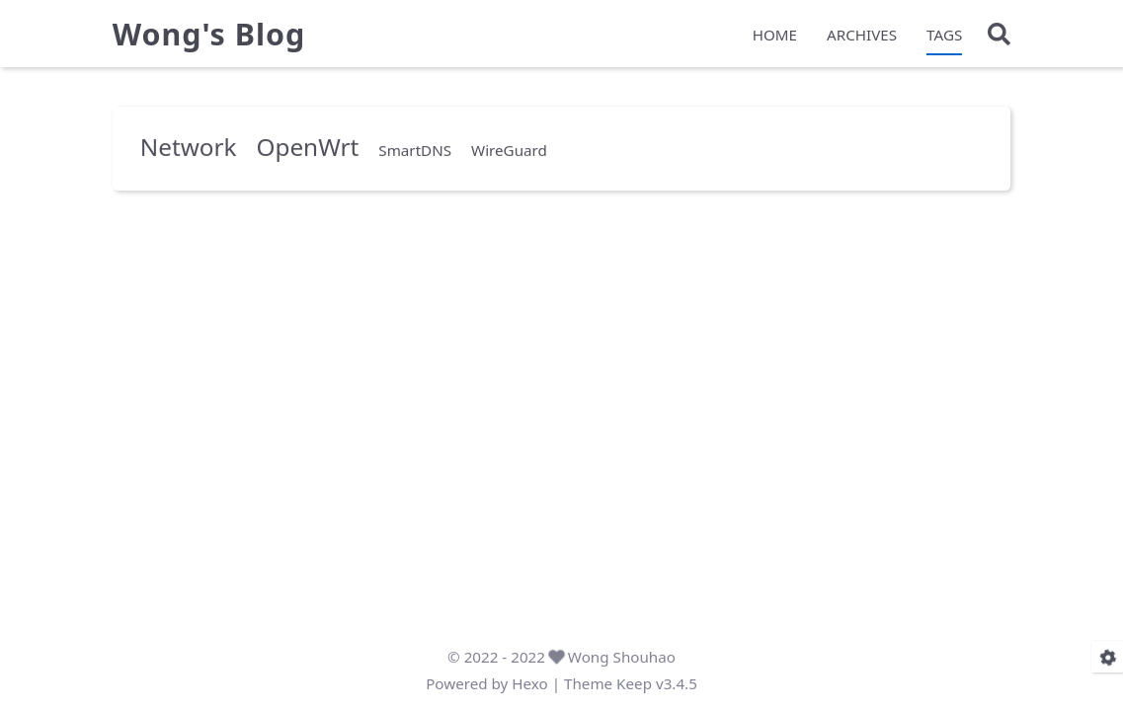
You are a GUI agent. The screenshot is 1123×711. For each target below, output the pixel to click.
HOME (775, 35)
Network (188, 145)
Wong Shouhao (622, 657)
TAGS (944, 35)
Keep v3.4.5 (656, 683)
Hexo (529, 683)
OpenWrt (307, 145)
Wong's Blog (209, 35)
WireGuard (509, 149)
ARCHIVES (862, 35)
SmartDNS (414, 149)
